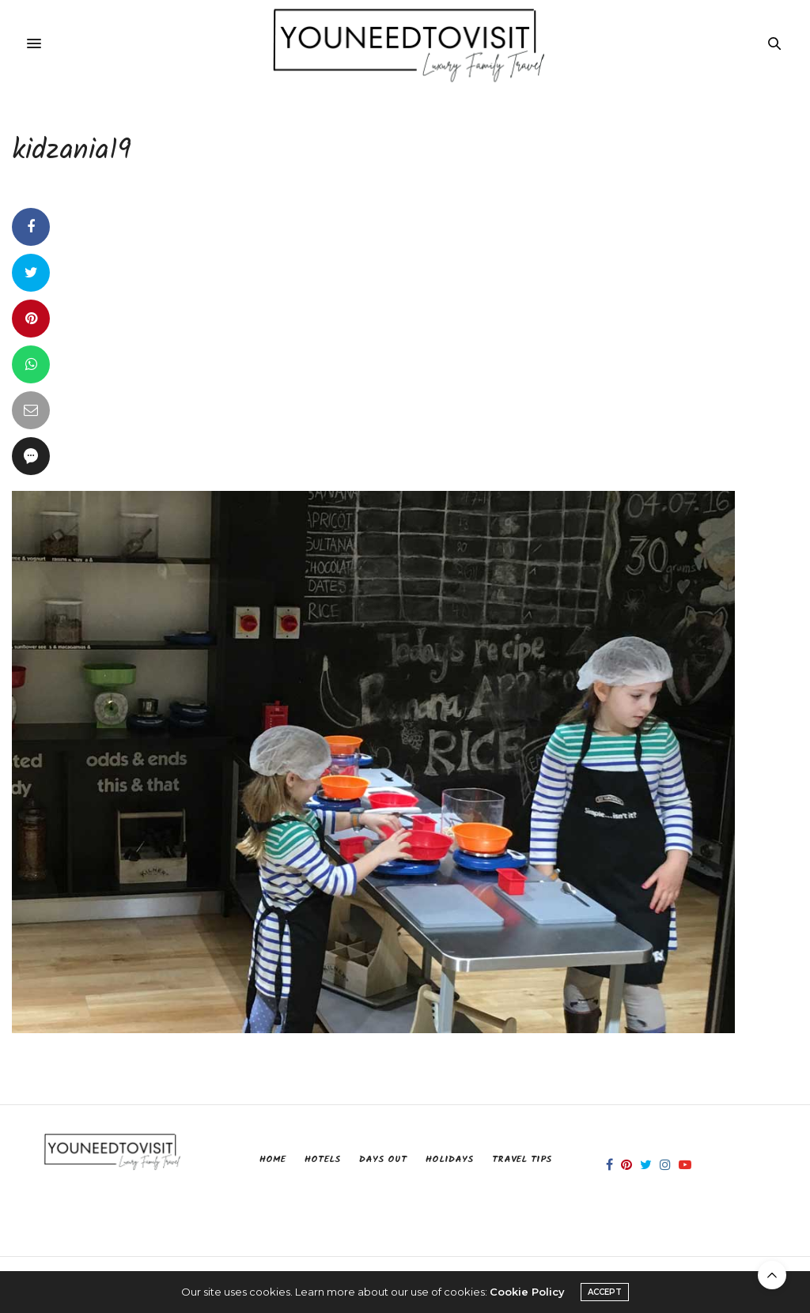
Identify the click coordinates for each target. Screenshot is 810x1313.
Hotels (322, 1159)
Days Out (383, 1159)
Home (272, 1159)
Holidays (449, 1159)
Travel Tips (521, 1159)
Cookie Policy (527, 1291)
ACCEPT (605, 1292)
